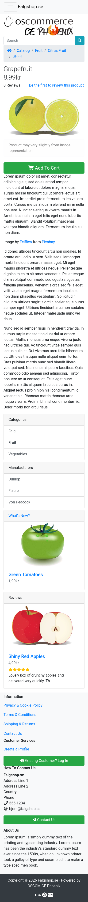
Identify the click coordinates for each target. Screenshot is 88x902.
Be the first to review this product (56, 85)
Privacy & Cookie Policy (23, 705)
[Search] (39, 40)
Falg (11, 431)
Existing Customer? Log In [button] (44, 760)
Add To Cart (44, 168)
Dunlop (14, 479)
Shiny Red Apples (26, 656)
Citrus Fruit (57, 50)
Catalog (23, 50)
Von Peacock (19, 502)
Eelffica (26, 242)
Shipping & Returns (19, 724)
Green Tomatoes (25, 574)
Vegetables (17, 454)
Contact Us (13, 733)
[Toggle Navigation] (10, 7)
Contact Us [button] (44, 820)
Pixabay (48, 242)
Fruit (38, 50)
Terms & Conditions (20, 714)
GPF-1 (18, 56)
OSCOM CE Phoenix (44, 886)
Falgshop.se (30, 6)
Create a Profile (16, 749)
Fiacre (13, 490)
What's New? (19, 516)
